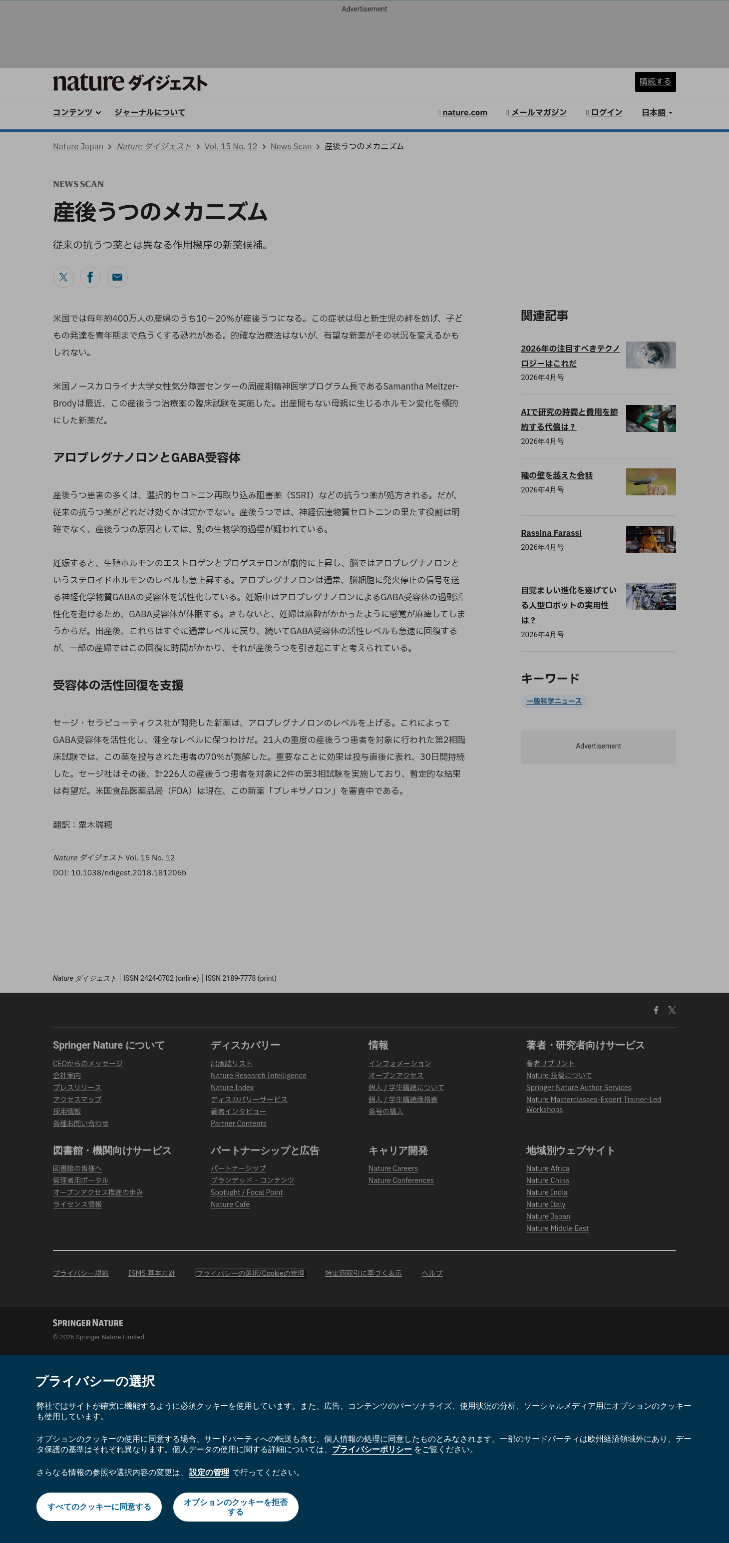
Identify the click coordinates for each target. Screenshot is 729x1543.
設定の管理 (209, 1472)
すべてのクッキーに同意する (99, 1507)
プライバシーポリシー (372, 1449)
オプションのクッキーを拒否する (236, 1507)
